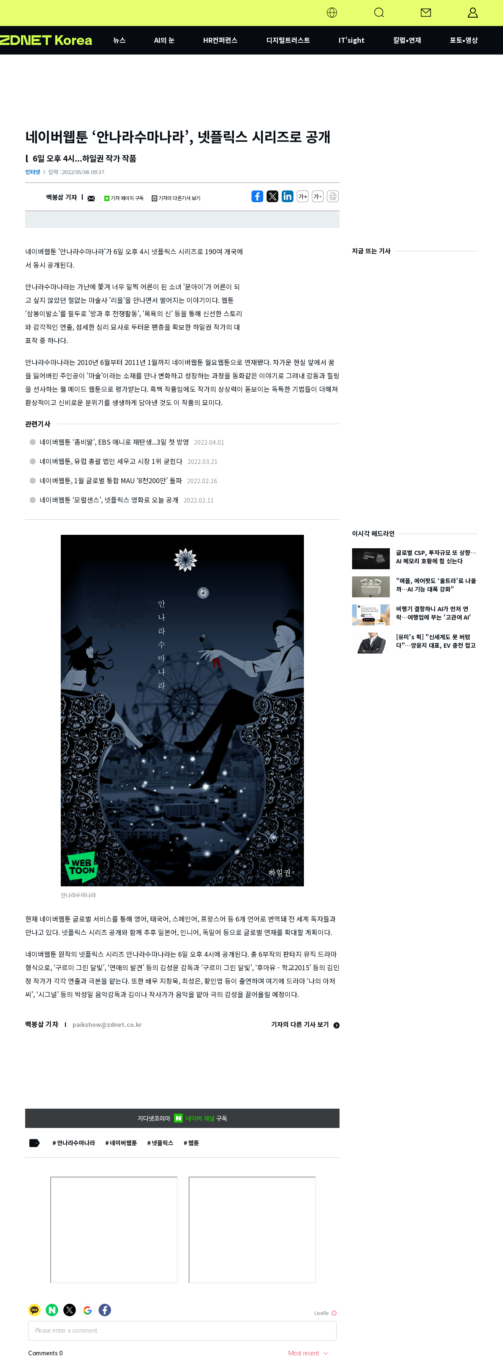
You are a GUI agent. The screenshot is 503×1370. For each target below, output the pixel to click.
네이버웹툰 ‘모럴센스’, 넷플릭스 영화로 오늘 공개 (109, 500)
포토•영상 (464, 40)
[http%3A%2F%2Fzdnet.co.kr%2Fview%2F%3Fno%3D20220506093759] (287, 196)
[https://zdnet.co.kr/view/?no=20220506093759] (257, 196)
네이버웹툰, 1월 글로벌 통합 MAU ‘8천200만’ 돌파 (110, 480)
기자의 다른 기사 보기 (305, 1024)
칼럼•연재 (407, 40)
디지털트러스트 (288, 40)
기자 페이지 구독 (124, 197)
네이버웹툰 (123, 1142)
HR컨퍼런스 (220, 40)
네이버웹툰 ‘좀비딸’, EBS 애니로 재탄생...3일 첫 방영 (114, 442)
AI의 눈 (164, 40)
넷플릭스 (163, 1142)
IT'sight (352, 40)
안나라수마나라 (76, 1142)
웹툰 (193, 1142)
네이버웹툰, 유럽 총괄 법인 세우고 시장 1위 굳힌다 (110, 461)
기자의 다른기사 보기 (176, 197)
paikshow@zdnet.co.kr (107, 1024)
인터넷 (32, 172)
